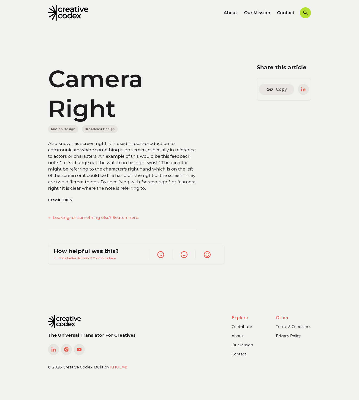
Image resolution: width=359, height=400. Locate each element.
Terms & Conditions (293, 327)
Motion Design (63, 129)
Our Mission (257, 12)
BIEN (68, 200)
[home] (68, 13)
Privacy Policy (288, 336)
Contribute (242, 327)
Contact (285, 12)
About (230, 12)
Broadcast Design (100, 129)
